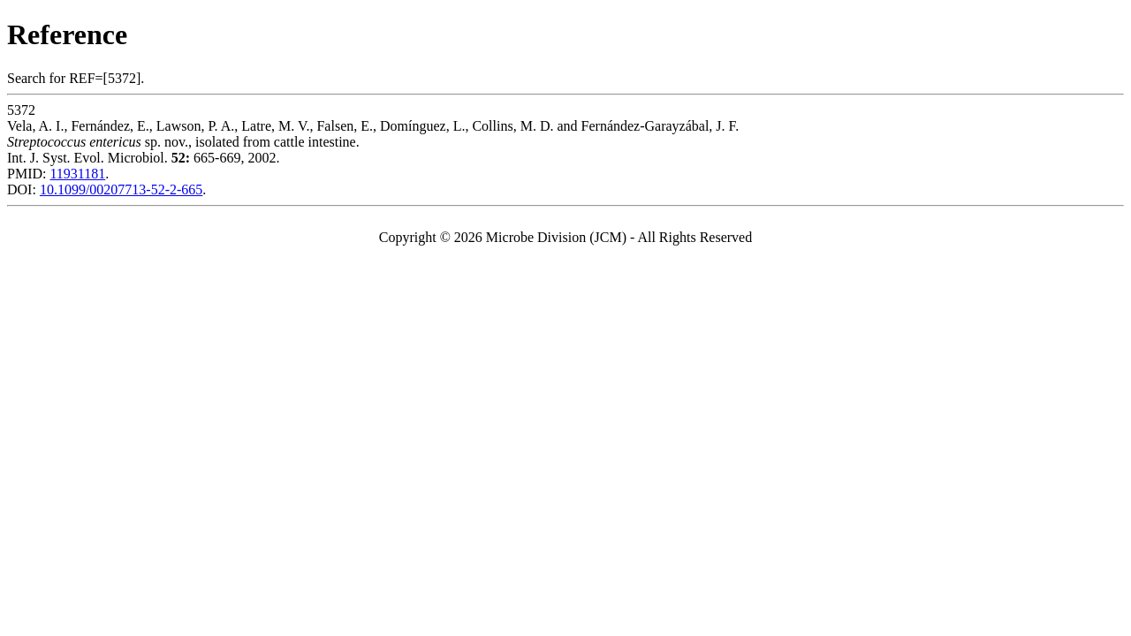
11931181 (77, 173)
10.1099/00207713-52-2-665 (121, 189)
